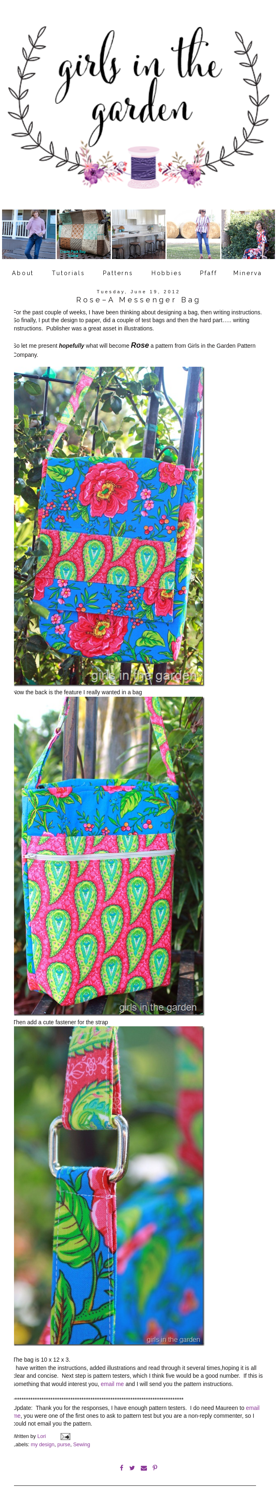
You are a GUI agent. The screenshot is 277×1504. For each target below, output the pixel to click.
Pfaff (208, 273)
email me (112, 1380)
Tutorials (68, 273)
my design (42, 1441)
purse (63, 1441)
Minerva (247, 273)
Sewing (81, 1441)
